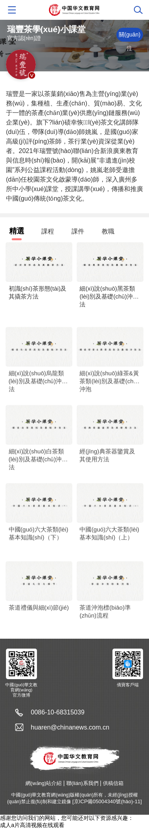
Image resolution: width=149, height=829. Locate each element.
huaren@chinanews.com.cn (70, 727)
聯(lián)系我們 (82, 783)
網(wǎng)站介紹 (43, 783)
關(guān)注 (129, 36)
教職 (108, 231)
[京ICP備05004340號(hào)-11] (107, 801)
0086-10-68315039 (58, 712)
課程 (47, 231)
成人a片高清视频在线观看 (32, 825)
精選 (16, 231)
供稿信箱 (113, 783)
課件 (78, 231)
